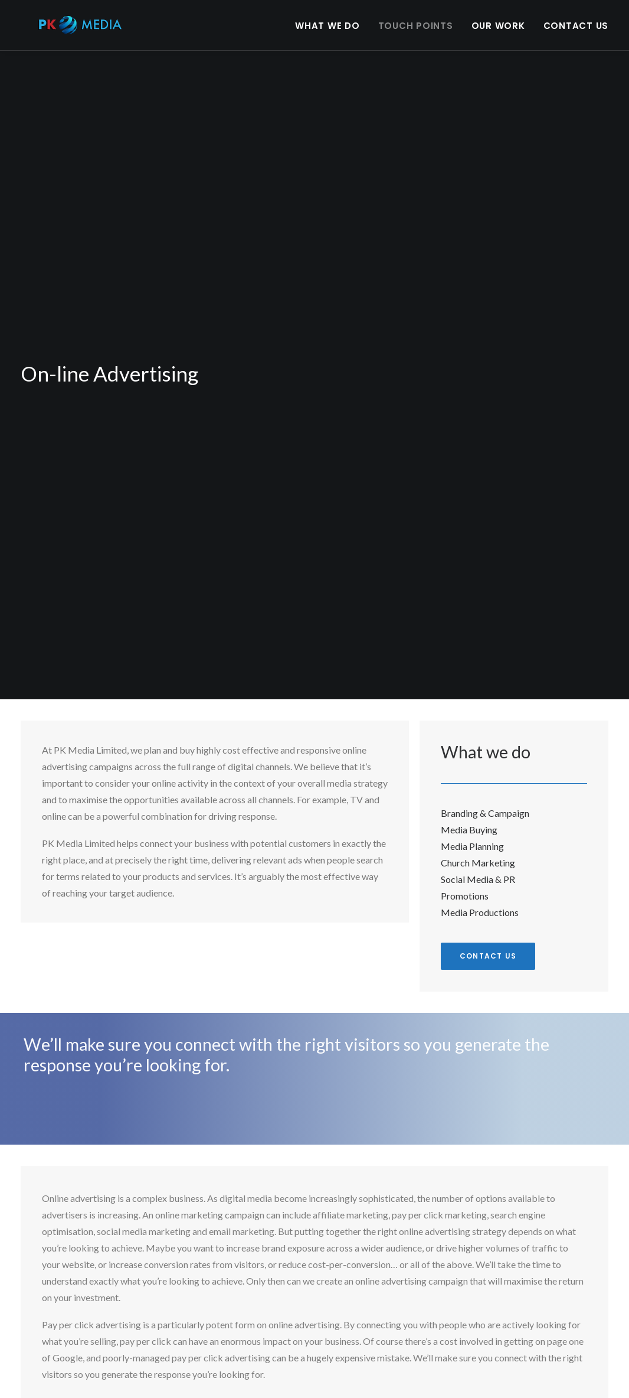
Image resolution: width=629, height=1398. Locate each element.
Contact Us (576, 32)
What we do (327, 32)
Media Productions (480, 904)
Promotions (465, 888)
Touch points (415, 32)
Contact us (488, 948)
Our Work (498, 32)
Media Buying (469, 821)
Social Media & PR (478, 871)
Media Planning (472, 838)
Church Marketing (478, 855)
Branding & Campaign (485, 805)
